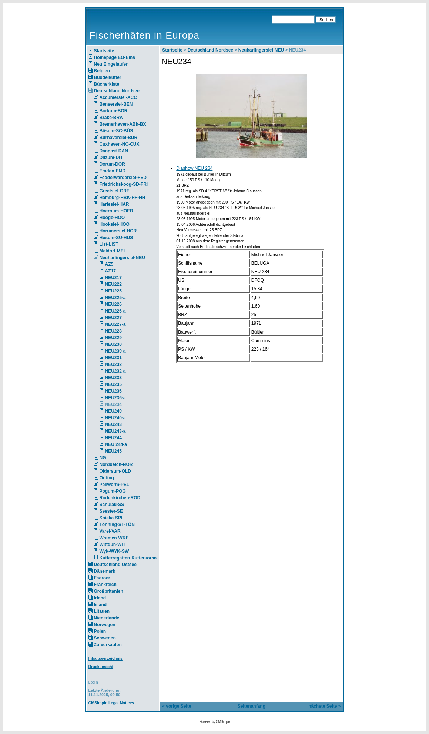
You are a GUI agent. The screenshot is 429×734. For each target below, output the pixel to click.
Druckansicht (101, 666)
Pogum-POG (113, 491)
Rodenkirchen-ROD (120, 497)
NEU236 (113, 391)
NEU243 (113, 424)
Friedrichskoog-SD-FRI (124, 184)
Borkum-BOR (114, 110)
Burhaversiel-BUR (119, 137)
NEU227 (113, 317)
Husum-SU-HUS (116, 237)
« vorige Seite (176, 706)
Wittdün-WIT (113, 544)
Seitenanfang (251, 706)
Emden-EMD (113, 170)
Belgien (102, 70)
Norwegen (104, 624)
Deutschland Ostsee (115, 564)
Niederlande (111, 618)
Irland (100, 598)
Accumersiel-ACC (118, 97)
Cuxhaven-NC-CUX (120, 144)
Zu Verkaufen (108, 644)
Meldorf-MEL (113, 251)
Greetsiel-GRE (115, 191)
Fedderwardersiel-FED (123, 177)
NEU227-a (115, 324)
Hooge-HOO (112, 217)
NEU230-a (115, 351)
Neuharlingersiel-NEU (122, 257)
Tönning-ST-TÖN (117, 524)
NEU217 (113, 277)
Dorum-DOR (112, 164)
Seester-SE (111, 511)
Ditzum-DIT (111, 157)
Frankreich (105, 584)
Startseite (104, 50)
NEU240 (113, 411)
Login (93, 682)
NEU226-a (115, 311)
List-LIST (109, 244)
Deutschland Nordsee (117, 90)
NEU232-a (115, 371)
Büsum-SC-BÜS (116, 130)
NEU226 (113, 304)
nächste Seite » (324, 706)
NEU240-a (115, 417)
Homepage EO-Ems (114, 57)
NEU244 (113, 437)
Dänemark (104, 571)
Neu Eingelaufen (111, 64)
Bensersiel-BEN (116, 104)
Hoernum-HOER (116, 211)
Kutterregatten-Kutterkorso (128, 558)
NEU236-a (115, 397)
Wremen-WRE (114, 537)
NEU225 (113, 291)
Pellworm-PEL (115, 484)
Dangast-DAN (114, 150)
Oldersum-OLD (115, 471)
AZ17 (110, 271)
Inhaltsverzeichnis (105, 658)
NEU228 (113, 331)
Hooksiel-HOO (115, 224)
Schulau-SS (112, 504)
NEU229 (113, 337)
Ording (107, 477)
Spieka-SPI (111, 517)
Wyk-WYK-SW (114, 551)
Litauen (102, 611)
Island (100, 604)
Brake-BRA (111, 117)
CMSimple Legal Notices (111, 703)
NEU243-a (115, 431)
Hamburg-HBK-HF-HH (122, 197)
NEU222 (113, 284)
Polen (100, 631)
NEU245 (113, 451)
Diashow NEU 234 (194, 168)
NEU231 (113, 357)
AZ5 (109, 264)
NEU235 (113, 384)
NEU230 (113, 344)
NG (103, 457)
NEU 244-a (116, 444)
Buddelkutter (107, 77)
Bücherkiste (107, 84)
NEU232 (113, 364)
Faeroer (102, 578)
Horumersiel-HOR (118, 231)
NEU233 (113, 377)
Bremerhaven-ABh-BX (123, 124)
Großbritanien (108, 591)
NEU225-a (115, 297)
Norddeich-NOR (116, 464)
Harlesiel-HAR (114, 204)
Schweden (105, 638)
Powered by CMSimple (214, 722)
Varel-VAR (110, 531)
